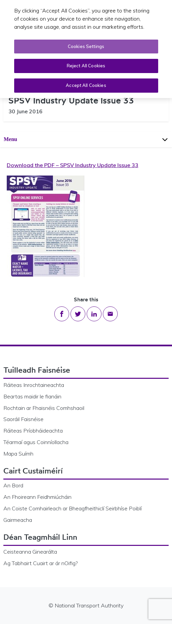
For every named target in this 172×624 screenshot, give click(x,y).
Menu (86, 139)
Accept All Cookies (86, 84)
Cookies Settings (86, 45)
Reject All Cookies (86, 64)
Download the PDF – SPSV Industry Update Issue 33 (72, 165)
